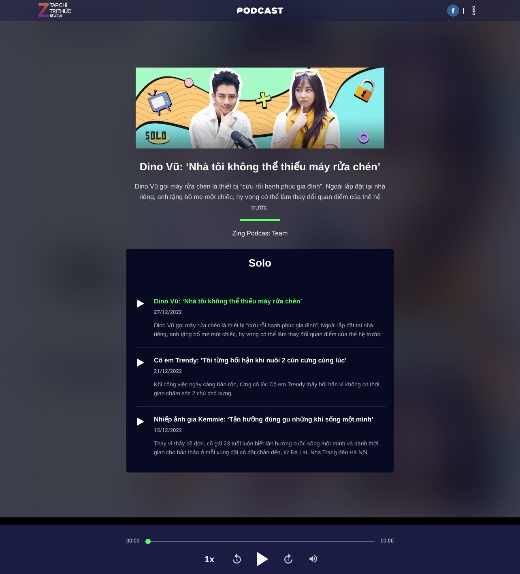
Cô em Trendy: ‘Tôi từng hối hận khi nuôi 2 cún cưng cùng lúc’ (250, 360)
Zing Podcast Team (260, 233)
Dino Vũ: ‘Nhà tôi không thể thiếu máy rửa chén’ (228, 301)
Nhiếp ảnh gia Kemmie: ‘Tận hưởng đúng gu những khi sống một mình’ (263, 419)
